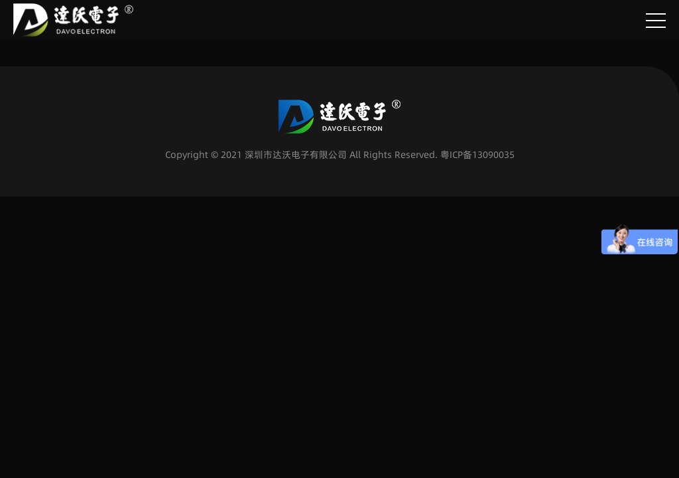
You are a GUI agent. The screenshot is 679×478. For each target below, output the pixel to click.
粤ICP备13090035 (477, 154)
